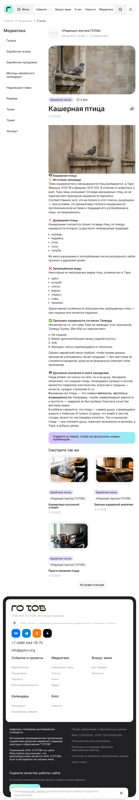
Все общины (99, 667)
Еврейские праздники (22, 62)
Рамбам (12, 98)
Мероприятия (20, 667)
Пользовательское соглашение (91, 740)
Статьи (56, 673)
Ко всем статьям (92, 585)
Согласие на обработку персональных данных (100, 755)
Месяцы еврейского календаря (21, 75)
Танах (11, 109)
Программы (19, 673)
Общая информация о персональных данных (99, 729)
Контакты (98, 673)
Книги (55, 679)
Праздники (18, 705)
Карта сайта (79, 761)
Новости (57, 705)
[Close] (121, 793)
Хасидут (12, 131)
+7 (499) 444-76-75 (27, 643)
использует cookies (33, 791)
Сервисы (17, 679)
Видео (55, 685)
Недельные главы (19, 87)
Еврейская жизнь (19, 51)
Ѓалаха (11, 40)
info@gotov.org (23, 650)
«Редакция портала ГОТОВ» (81, 30)
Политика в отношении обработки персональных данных (92, 748)
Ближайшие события (24, 711)
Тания (11, 120)
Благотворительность (25, 685)
